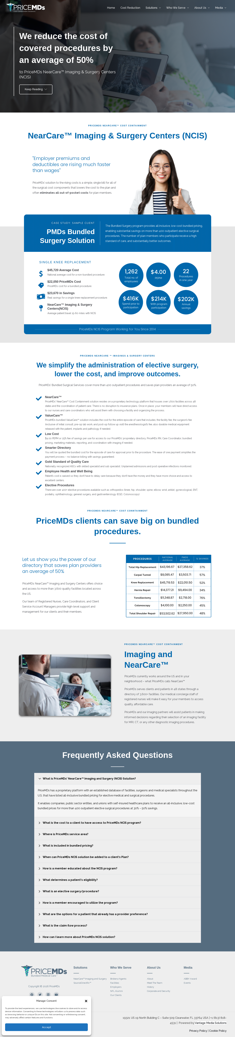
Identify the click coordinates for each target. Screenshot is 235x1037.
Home (111, 7)
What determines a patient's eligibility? (70, 880)
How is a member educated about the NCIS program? (80, 868)
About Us (200, 7)
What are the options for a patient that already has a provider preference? (95, 914)
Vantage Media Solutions (210, 1023)
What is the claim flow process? (65, 925)
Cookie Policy (217, 1030)
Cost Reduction (130, 7)
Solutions (151, 7)
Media (219, 7)
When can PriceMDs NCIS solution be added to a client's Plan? (86, 857)
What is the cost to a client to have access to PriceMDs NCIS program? (92, 822)
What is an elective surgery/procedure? (71, 891)
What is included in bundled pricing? (68, 845)
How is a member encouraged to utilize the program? (80, 902)
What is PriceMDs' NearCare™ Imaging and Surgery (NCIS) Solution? (89, 778)
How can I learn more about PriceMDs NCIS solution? (79, 937)
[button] (86, 1001)
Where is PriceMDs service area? (65, 834)
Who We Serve (175, 7)
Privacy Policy (198, 1030)
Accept (46, 1027)
